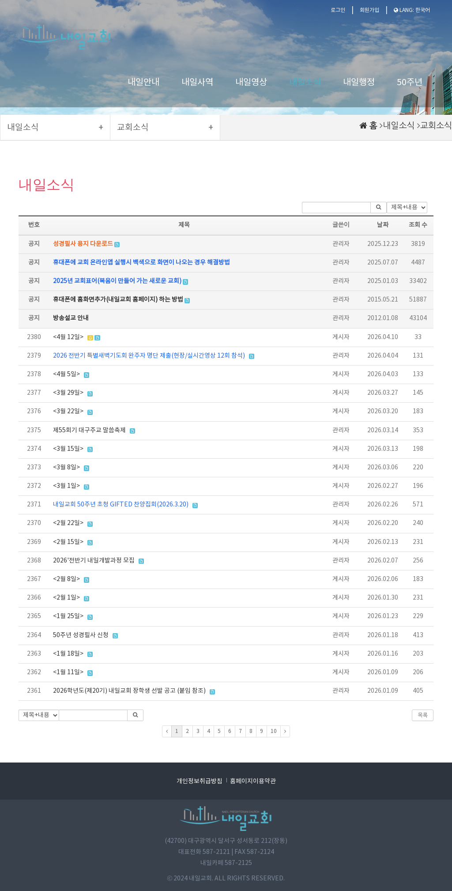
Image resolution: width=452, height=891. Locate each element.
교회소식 (436, 125)
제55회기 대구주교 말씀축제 (89, 430)
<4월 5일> (66, 374)
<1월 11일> (68, 672)
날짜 (382, 225)
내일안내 (143, 83)
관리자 (341, 244)
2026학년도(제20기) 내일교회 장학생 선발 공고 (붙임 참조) (129, 691)
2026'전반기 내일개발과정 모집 (94, 560)
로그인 (338, 10)
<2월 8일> (66, 579)
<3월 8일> (66, 467)
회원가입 (369, 10)
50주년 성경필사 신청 (81, 635)
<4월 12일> (68, 337)
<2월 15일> (68, 542)
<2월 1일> (66, 597)
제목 (184, 225)
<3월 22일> (68, 411)
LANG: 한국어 (412, 10)
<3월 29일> (68, 392)
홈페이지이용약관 (253, 781)
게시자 (341, 337)
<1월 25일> (68, 616)
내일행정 (359, 83)
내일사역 (197, 83)
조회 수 (418, 225)
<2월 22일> (68, 523)
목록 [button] (423, 715)
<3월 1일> (66, 486)
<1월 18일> (68, 653)
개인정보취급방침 (199, 781)
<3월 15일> (68, 449)
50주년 (409, 83)
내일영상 (251, 83)
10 (274, 731)
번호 (34, 225)
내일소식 (305, 83)
